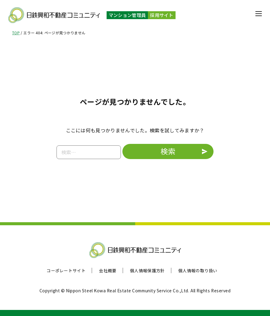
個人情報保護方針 (147, 270)
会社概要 (107, 270)
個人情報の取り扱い (197, 270)
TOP (16, 32)
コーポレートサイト (66, 270)
